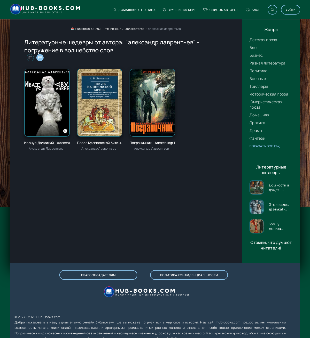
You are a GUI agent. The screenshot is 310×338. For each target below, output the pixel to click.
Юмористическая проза (265, 104)
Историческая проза (268, 94)
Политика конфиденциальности (130, 280)
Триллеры (258, 86)
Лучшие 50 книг (163, 10)
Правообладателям (62, 280)
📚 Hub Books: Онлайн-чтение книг (96, 29)
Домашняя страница (118, 10)
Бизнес (256, 55)
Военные (257, 78)
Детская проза (263, 39)
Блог (237, 10)
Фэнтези (257, 138)
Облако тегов (134, 29)
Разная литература (267, 63)
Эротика (257, 122)
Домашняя (259, 115)
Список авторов (205, 10)
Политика (258, 70)
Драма (255, 130)
